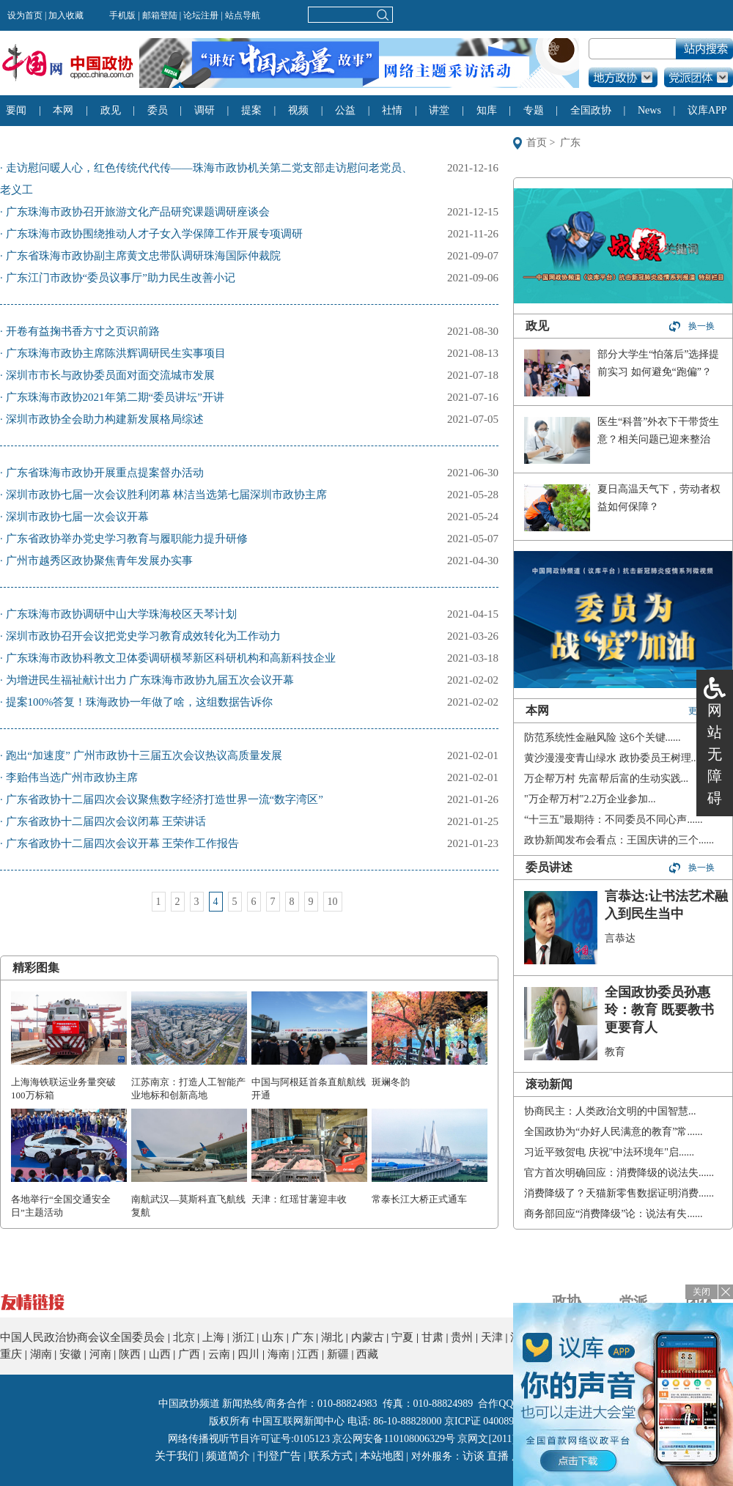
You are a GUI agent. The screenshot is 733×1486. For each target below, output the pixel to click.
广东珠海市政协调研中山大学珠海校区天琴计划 (121, 614)
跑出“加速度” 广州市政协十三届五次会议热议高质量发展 (144, 755)
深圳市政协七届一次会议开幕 (77, 516)
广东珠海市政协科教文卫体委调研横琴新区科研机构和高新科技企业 (171, 658)
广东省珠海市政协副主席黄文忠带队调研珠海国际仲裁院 (143, 256)
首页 (536, 142)
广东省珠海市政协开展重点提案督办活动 (105, 472)
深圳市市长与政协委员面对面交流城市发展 (110, 375)
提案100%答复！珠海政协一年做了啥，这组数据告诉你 (139, 702)
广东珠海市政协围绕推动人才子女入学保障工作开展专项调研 (154, 234)
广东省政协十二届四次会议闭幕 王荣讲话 (106, 821)
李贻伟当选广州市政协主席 (72, 777)
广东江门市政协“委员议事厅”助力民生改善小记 (120, 278)
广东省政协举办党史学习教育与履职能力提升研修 (127, 538)
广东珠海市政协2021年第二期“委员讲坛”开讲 (115, 397)
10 (333, 901)
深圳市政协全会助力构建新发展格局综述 (105, 419)
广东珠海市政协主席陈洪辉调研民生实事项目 (116, 353)
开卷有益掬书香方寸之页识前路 (83, 331)
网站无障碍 (714, 754)
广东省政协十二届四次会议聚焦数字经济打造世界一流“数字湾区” (164, 799)
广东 (570, 142)
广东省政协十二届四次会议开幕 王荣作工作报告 (123, 843)
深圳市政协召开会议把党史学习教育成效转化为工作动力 (143, 636)
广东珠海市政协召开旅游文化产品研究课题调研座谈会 (138, 212)
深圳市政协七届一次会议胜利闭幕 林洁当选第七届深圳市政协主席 (167, 494)
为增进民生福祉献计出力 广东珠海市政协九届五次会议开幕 (150, 680)
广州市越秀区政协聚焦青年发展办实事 (99, 560)
